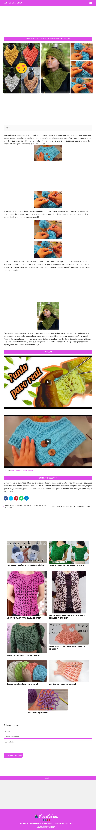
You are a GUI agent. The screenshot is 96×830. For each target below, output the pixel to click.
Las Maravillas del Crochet (22, 471)
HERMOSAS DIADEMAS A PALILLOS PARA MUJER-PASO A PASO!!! (25, 506)
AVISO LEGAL (59, 823)
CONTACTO (69, 823)
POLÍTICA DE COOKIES (27, 823)
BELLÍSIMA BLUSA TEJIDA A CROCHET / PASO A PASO (71, 506)
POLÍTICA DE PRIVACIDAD (45, 823)
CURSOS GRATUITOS (13, 3)
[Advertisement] (48, 21)
